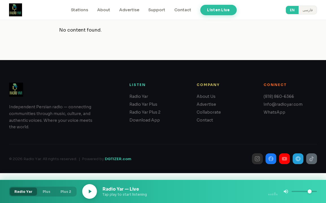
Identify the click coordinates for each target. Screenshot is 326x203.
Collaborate (209, 112)
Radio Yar (138, 96)
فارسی (308, 10)
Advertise (129, 9)
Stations (79, 9)
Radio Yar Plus (143, 104)
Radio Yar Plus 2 (144, 112)
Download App (144, 120)
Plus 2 (65, 191)
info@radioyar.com (283, 104)
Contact (182, 9)
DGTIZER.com (118, 158)
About (103, 9)
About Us (206, 96)
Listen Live (218, 10)
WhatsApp (274, 112)
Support (156, 9)
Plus (46, 191)
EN (292, 10)
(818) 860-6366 (279, 96)
